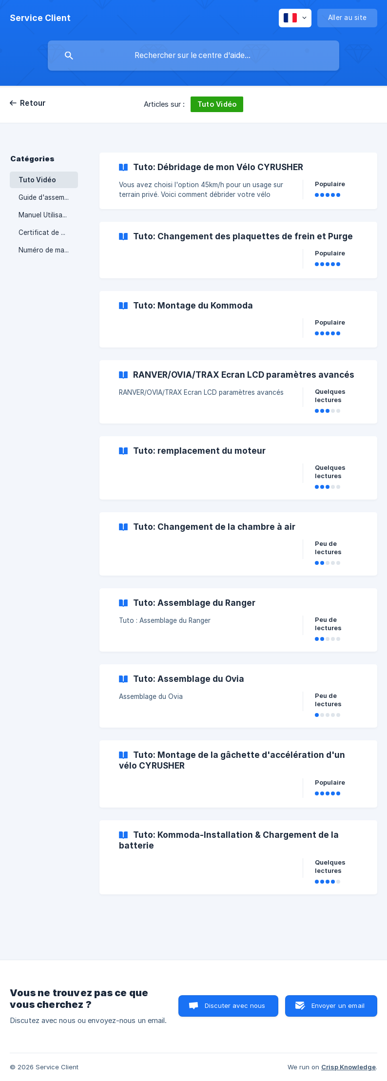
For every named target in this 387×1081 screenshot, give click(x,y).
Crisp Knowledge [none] (348, 1067)
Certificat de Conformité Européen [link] (48, 232)
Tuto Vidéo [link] (37, 180)
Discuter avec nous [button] (235, 1005)
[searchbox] (193, 55)
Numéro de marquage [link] (48, 250)
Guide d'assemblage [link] (48, 197)
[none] (40, 18)
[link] (238, 181)
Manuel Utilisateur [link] (47, 215)
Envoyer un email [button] (338, 1005)
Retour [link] (33, 103)
